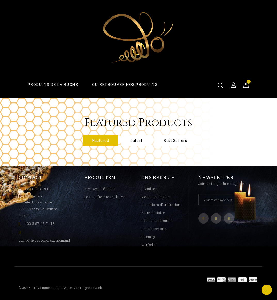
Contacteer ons (153, 228)
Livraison (149, 188)
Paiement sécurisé (157, 220)
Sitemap (148, 236)
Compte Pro (47, 105)
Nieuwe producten (99, 188)
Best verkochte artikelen (104, 196)
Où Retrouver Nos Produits (125, 84)
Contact (30, 177)
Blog (80, 105)
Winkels (148, 244)
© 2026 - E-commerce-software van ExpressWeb (60, 287)
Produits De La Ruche (53, 84)
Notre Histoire (153, 212)
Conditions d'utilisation (160, 204)
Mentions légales (155, 196)
